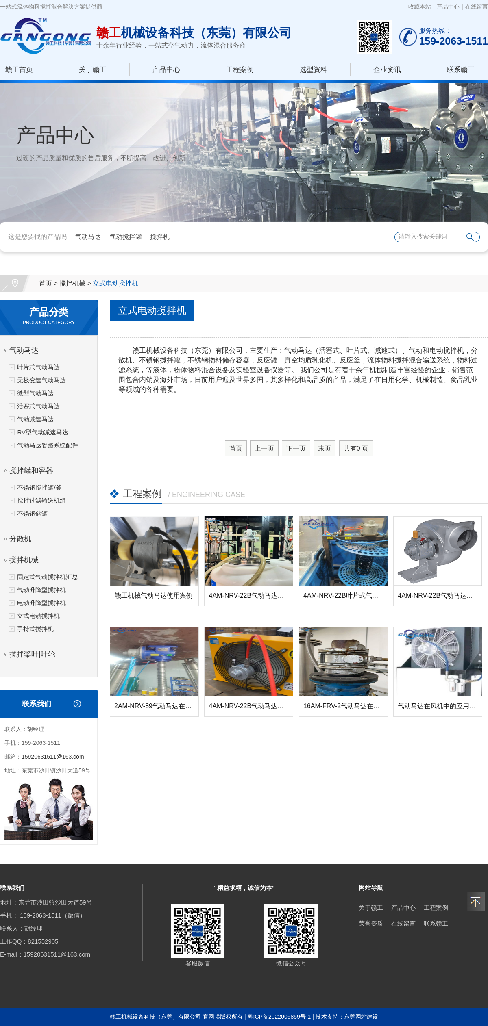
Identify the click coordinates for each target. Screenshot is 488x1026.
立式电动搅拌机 (115, 283)
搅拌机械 (72, 283)
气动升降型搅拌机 (41, 589)
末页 (324, 448)
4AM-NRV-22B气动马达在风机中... (259, 706)
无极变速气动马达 (41, 380)
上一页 (264, 448)
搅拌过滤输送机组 (41, 500)
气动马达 (88, 236)
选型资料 (313, 70)
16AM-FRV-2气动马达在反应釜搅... (354, 706)
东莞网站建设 (361, 1016)
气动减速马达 (35, 419)
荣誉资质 (371, 923)
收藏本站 (419, 6)
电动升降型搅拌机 (41, 602)
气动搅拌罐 (125, 236)
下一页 (296, 448)
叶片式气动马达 (38, 367)
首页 (45, 283)
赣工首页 (19, 70)
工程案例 (240, 70)
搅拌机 (160, 236)
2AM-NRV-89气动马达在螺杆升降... (165, 706)
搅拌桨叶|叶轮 (32, 654)
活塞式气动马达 (38, 406)
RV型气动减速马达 (42, 432)
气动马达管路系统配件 (47, 445)
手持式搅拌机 (35, 628)
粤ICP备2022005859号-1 (279, 1016)
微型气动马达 (35, 393)
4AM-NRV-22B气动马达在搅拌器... (259, 595)
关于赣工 (93, 70)
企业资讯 (387, 70)
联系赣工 (461, 70)
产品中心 (448, 6)
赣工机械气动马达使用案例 (154, 595)
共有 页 (356, 448)
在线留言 (476, 6)
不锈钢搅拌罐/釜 (39, 487)
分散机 (20, 539)
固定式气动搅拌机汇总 (47, 576)
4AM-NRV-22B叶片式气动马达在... (353, 595)
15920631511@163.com (53, 756)
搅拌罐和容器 (31, 470)
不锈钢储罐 (32, 513)
